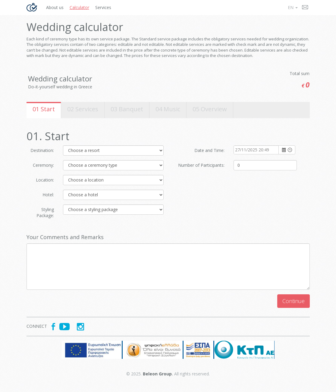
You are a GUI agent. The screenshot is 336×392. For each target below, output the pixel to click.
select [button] (283, 150)
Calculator (79, 7)
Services (103, 7)
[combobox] (256, 150)
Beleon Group (157, 374)
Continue (293, 301)
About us (55, 7)
